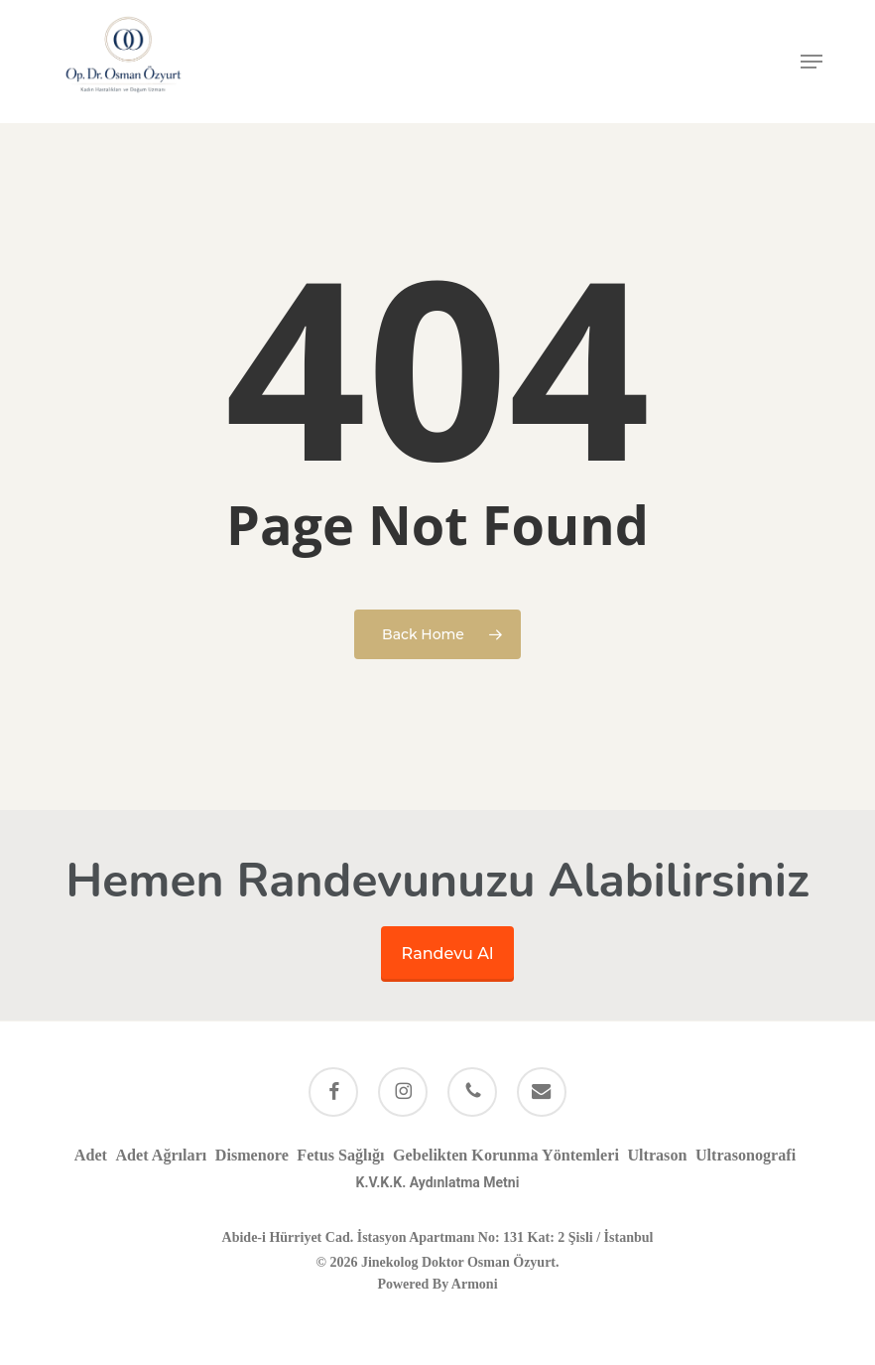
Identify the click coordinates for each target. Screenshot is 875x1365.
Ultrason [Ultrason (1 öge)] (657, 1155)
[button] (811, 61)
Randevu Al (448, 953)
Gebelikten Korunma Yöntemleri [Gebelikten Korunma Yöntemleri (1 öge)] (506, 1155)
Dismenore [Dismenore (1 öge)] (252, 1155)
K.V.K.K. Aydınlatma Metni (438, 1182)
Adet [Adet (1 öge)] (90, 1155)
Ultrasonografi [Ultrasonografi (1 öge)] (745, 1155)
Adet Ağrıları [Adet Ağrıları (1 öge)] (160, 1155)
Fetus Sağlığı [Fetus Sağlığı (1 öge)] (340, 1155)
